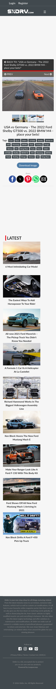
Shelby (40, 140)
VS (16, 149)
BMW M (49, 140)
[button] (12, 179)
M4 (8, 144)
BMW (24, 144)
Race (17, 140)
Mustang (16, 144)
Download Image (28, 165)
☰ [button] (44, 12)
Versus (10, 149)
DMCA (42, 655)
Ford (31, 144)
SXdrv (24, 140)
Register (23, 3)
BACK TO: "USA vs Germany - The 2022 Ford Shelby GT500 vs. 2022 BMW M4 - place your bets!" (26, 64)
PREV (8, 74)
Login (12, 3)
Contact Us (33, 655)
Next (48, 74)
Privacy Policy (16, 655)
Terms (25, 655)
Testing (39, 144)
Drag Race (24, 149)
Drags (46, 144)
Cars (11, 140)
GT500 (32, 140)
